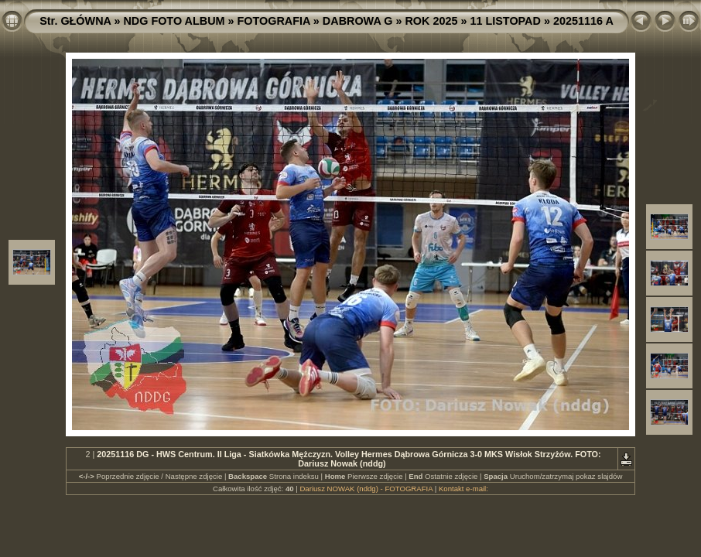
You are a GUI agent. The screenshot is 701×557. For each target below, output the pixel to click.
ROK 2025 (431, 21)
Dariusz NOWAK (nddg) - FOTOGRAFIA (366, 488)
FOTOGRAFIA (274, 21)
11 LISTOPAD (505, 21)
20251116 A (583, 21)
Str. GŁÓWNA (75, 21)
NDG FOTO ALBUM (173, 21)
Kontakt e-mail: (463, 488)
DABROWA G (358, 21)
